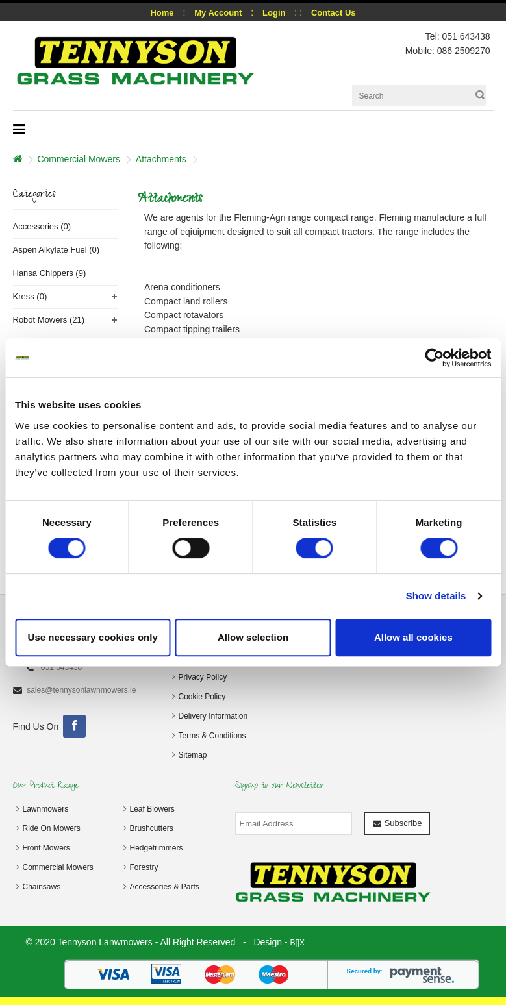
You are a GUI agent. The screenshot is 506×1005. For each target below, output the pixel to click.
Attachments (161, 159)
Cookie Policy (202, 696)
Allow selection (253, 637)
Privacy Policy (203, 677)
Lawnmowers (46, 808)
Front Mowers (46, 847)
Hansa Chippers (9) (49, 273)
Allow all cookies (413, 637)
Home (161, 13)
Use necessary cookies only (93, 637)
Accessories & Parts (164, 886)
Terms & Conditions (212, 735)
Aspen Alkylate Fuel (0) (56, 249)
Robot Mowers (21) (49, 320)
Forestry (144, 867)
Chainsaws (42, 886)
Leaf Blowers (152, 808)
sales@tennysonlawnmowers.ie (81, 690)
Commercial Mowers (78, 159)
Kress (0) (30, 296)
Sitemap (193, 755)
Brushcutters (151, 828)
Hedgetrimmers (156, 847)
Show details (436, 595)
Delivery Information (213, 716)
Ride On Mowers (52, 828)
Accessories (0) (42, 226)
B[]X (297, 942)
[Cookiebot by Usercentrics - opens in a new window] (434, 357)
